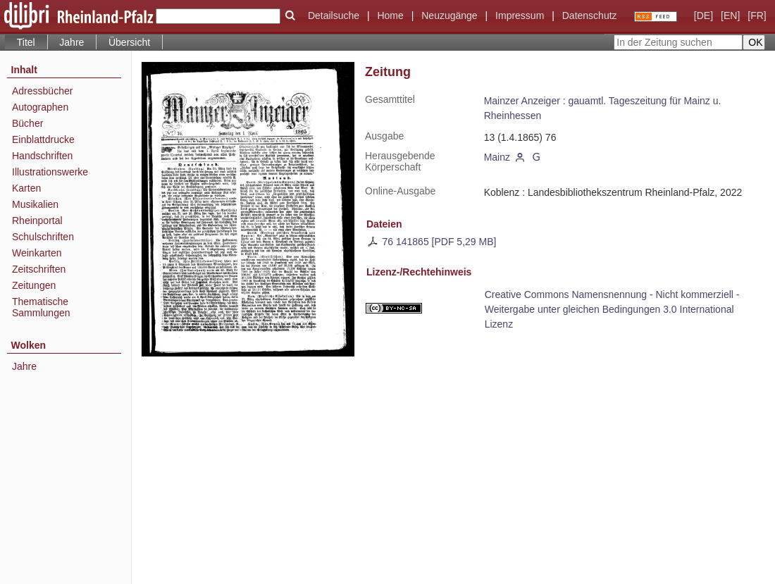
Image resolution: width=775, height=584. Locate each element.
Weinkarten (37, 253)
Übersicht (129, 42)
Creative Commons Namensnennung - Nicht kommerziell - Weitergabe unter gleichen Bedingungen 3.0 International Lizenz (612, 309)
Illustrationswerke (50, 172)
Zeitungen (34, 285)
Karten (26, 188)
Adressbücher (42, 91)
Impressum (519, 15)
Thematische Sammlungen (41, 307)
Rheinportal (37, 220)
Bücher (27, 123)
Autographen (40, 107)
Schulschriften (43, 236)
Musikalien (35, 204)
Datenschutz (589, 15)
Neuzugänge (449, 15)
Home (390, 15)
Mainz (497, 157)
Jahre (71, 42)
